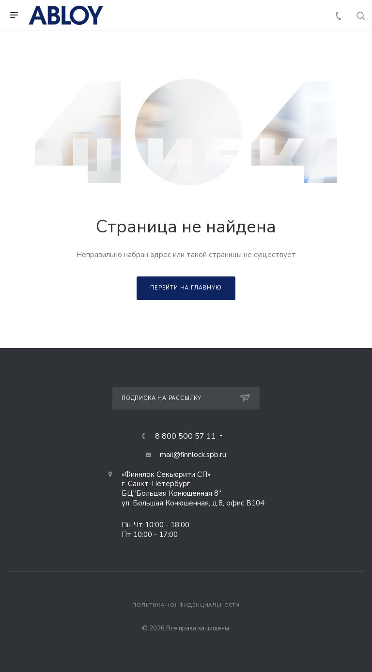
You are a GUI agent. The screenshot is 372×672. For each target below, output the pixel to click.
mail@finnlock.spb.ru (193, 454)
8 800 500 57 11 (185, 436)
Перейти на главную (185, 287)
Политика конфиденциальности (186, 605)
